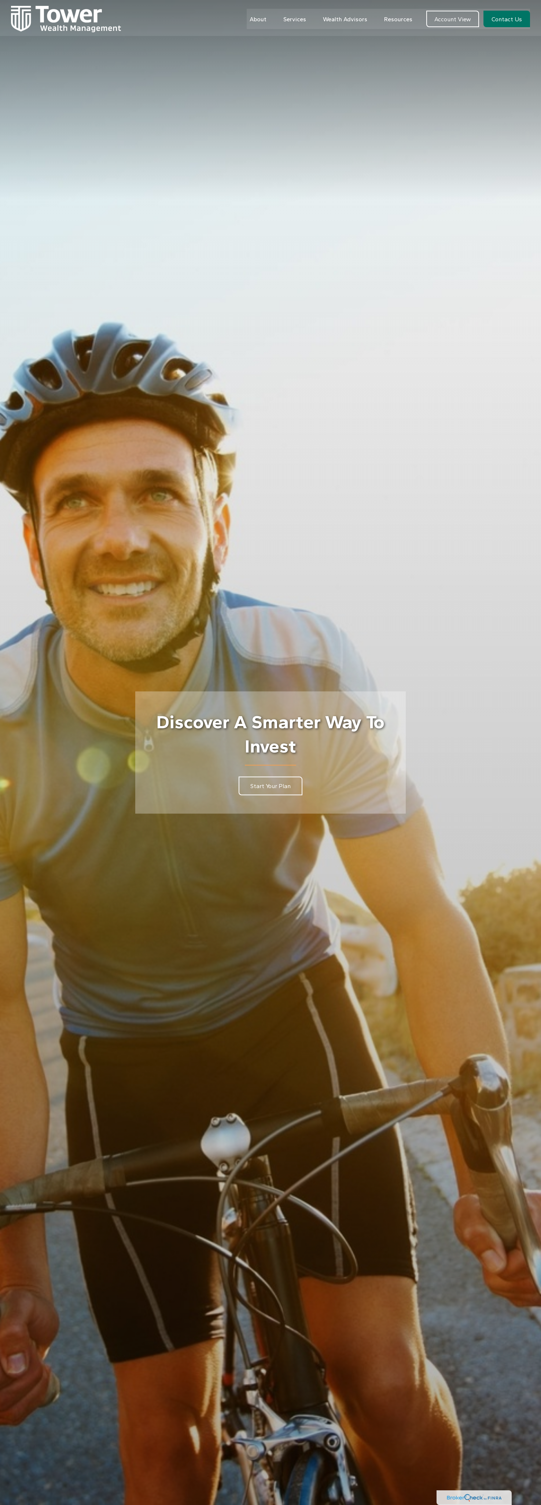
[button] (258, 17)
